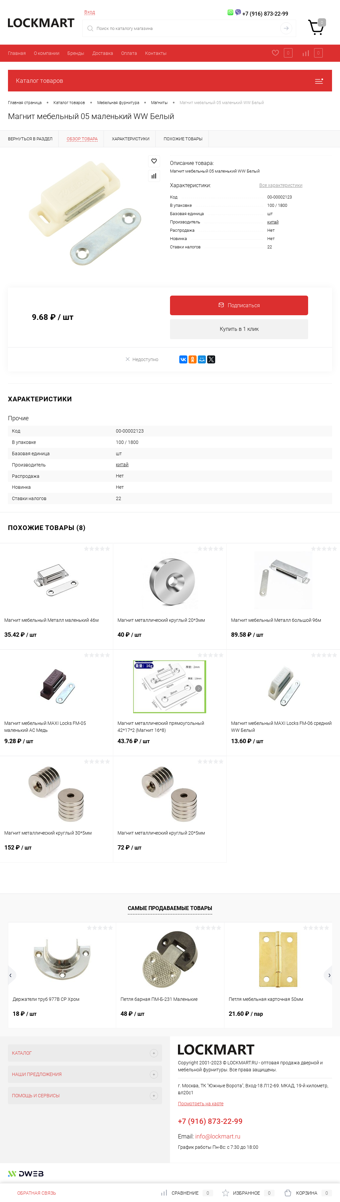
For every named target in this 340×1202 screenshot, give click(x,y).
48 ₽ (132, 1014)
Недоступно (141, 359)
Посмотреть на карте (200, 1104)
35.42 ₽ (56, 639)
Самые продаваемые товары (170, 908)
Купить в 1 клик (239, 329)
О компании (46, 53)
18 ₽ (25, 1014)
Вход (89, 12)
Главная (17, 53)
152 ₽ (56, 852)
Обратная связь (32, 1193)
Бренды (75, 53)
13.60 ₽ (283, 745)
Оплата (129, 53)
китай (273, 221)
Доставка (102, 53)
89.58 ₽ (283, 639)
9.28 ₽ (56, 745)
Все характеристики (280, 185)
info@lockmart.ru (217, 1137)
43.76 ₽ (170, 745)
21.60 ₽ (246, 1014)
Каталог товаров (170, 80)
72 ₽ (170, 852)
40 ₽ (170, 639)
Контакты (156, 53)
